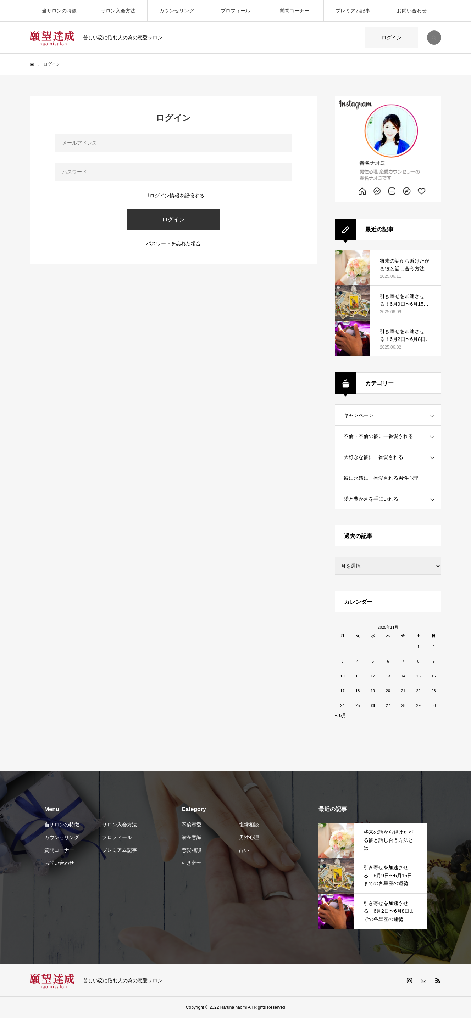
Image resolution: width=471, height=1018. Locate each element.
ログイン (391, 37)
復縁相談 (249, 824)
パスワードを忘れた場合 (173, 243)
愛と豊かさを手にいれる (371, 499)
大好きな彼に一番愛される (373, 457)
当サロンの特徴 (59, 10)
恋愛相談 (191, 850)
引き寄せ (191, 863)
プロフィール (235, 10)
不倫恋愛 (191, 824)
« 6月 (341, 715)
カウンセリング (176, 10)
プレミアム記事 (353, 10)
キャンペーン (358, 415)
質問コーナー (294, 10)
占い (244, 850)
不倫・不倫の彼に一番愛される (378, 436)
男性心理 (249, 837)
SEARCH (434, 37)
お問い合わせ (412, 10)
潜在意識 (191, 837)
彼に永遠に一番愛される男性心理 (381, 478)
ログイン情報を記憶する (174, 195)
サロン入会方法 (118, 10)
